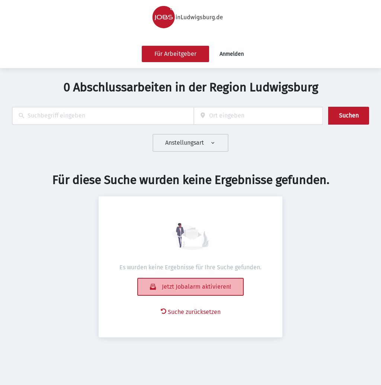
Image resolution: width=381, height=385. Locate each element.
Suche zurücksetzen (191, 311)
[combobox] (103, 116)
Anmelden (232, 54)
